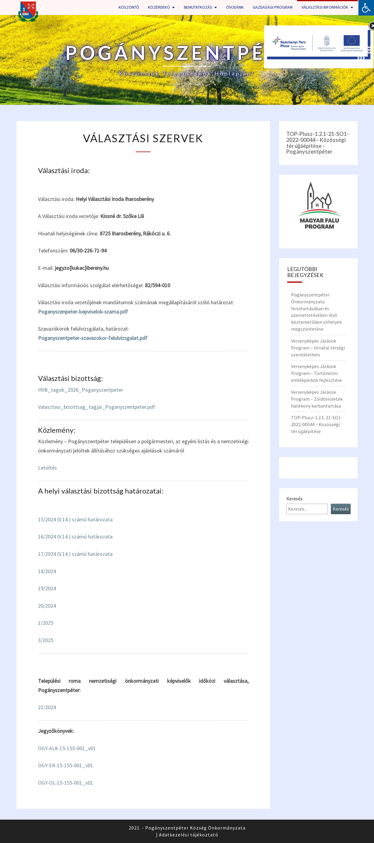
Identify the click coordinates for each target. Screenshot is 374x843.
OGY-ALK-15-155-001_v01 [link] (67, 748)
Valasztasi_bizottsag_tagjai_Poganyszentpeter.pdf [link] (96, 406)
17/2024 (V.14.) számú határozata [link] (75, 553)
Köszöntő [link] (129, 7)
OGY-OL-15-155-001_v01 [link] (65, 782)
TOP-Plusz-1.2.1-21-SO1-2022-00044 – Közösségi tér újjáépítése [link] (316, 424)
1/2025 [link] (45, 622)
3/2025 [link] (45, 640)
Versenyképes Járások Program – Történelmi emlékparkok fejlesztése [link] (316, 373)
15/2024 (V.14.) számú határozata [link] (75, 519)
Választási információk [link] (325, 7)
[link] (366, 8)
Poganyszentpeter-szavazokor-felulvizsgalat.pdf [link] (92, 338)
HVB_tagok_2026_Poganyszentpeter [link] (80, 389)
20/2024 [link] (47, 605)
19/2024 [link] (47, 588)
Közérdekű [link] (159, 7)
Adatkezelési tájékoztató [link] (188, 835)
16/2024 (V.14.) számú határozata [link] (75, 536)
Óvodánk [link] (235, 7)
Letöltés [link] (47, 467)
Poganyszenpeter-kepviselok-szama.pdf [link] (83, 311)
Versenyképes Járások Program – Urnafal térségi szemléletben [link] (318, 348)
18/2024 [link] (47, 571)
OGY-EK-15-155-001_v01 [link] (65, 765)
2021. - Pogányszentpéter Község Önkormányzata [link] (187, 828)
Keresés (294, 499)
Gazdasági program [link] (273, 7)
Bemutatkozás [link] (198, 7)
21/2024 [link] (47, 707)
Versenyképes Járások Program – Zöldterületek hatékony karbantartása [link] (317, 399)
